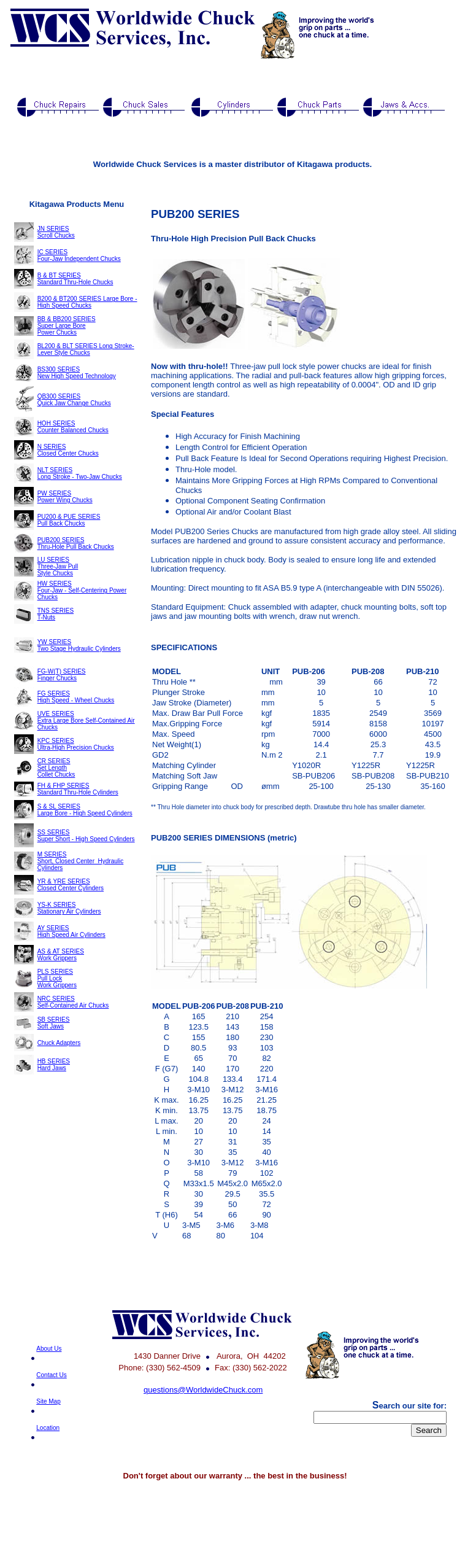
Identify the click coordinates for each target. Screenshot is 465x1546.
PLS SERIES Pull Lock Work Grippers (57, 978)
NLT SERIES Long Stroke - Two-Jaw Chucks (79, 473)
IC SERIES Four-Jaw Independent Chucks (79, 255)
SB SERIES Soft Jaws (53, 1023)
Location (48, 1427)
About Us (48, 1348)
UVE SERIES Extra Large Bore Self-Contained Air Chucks (86, 720)
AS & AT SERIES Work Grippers (60, 954)
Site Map (48, 1401)
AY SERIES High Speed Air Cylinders (71, 931)
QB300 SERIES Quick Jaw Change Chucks (74, 399)
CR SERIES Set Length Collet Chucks (56, 768)
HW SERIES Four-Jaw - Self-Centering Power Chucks (82, 590)
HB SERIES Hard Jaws (53, 1064)
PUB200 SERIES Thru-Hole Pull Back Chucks (75, 543)
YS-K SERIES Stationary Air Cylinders (69, 908)
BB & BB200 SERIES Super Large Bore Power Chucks (66, 326)
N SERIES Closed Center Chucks (68, 450)
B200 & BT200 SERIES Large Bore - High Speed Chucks (87, 302)
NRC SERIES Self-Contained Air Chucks (73, 1002)
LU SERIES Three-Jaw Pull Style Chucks (58, 566)
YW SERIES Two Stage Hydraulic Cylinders (79, 645)
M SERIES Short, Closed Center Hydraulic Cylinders (80, 861)
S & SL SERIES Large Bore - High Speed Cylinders (85, 810)
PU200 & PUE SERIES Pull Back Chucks (69, 520)
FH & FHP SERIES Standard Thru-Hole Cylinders (77, 789)
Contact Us (51, 1375)
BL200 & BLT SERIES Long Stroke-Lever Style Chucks (85, 349)
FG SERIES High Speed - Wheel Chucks (76, 697)
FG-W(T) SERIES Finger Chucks (61, 675)
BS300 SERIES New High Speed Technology (76, 372)
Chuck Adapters (59, 1042)
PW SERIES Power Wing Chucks (65, 496)
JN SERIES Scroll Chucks (56, 232)
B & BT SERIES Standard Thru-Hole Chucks (75, 279)
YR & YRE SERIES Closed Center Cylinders (70, 884)
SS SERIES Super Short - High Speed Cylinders (86, 835)
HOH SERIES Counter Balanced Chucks (73, 426)
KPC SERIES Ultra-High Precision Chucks (75, 744)
